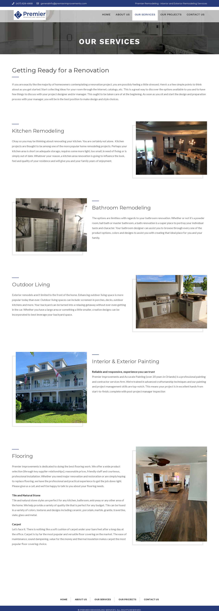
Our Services (145, 18)
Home (106, 18)
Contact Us (195, 18)
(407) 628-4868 (22, 3)
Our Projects (171, 18)
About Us (123, 18)
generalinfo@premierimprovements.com (62, 3)
